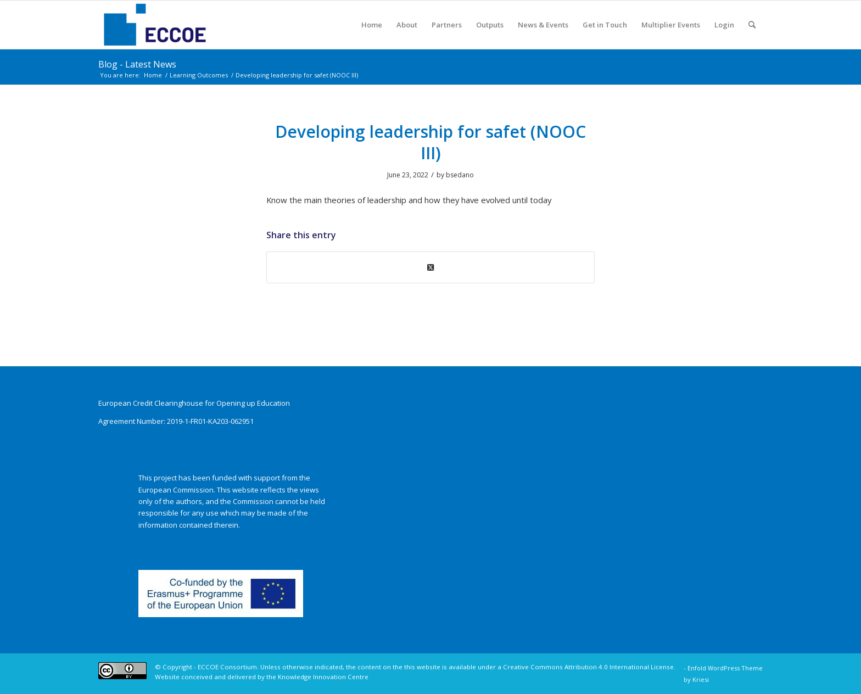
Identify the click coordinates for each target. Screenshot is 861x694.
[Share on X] (430, 267)
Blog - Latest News (137, 64)
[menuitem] (371, 25)
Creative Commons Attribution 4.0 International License (588, 667)
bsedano (460, 175)
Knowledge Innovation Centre (323, 677)
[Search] (752, 25)
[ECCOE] (154, 25)
